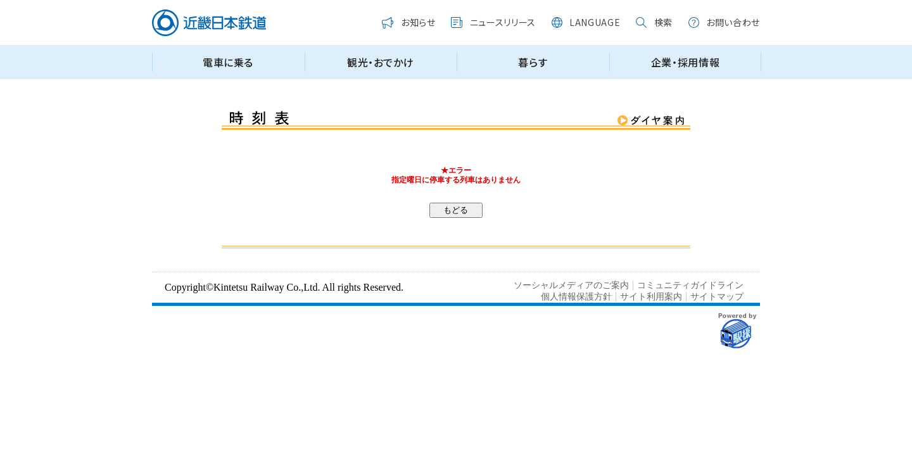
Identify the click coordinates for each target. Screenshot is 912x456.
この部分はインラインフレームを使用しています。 (456, 45)
